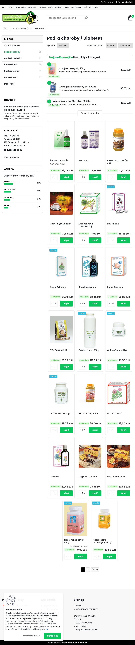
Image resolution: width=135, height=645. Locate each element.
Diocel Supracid (115, 287)
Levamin (54, 476)
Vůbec (7, 205)
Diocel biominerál (88, 287)
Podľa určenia (11, 71)
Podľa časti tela (12, 58)
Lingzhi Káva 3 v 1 (116, 476)
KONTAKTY (94, 7)
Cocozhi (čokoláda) (60, 223)
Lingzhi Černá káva (88, 476)
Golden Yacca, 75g (60, 413)
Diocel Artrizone (58, 287)
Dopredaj (9, 83)
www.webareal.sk (78, 642)
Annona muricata (59, 160)
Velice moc (9, 181)
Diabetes (39, 28)
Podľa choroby (19, 28)
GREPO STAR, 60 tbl (88, 413)
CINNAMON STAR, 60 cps (117, 161)
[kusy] (54, 177)
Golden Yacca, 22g (117, 350)
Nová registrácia (125, 2)
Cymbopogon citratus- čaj (86, 225)
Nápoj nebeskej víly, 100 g (74, 541)
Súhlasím (52, 635)
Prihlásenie (109, 2)
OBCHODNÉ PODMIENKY (25, 7)
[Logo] (20, 18)
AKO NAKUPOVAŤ (79, 7)
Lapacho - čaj (114, 413)
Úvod (6, 28)
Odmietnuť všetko (31, 636)
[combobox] (111, 45)
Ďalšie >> (95, 569)
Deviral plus (113, 223)
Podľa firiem (10, 77)
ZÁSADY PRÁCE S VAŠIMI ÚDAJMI (53, 7)
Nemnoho (8, 197)
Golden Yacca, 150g (89, 350)
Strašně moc (10, 189)
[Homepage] (3, 7)
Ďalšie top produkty (90, 113)
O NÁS (9, 7)
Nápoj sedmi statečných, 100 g (102, 541)
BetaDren (83, 160)
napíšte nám (14, 149)
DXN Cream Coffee (59, 350)
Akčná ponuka (12, 45)
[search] (86, 18)
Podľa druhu (10, 64)
